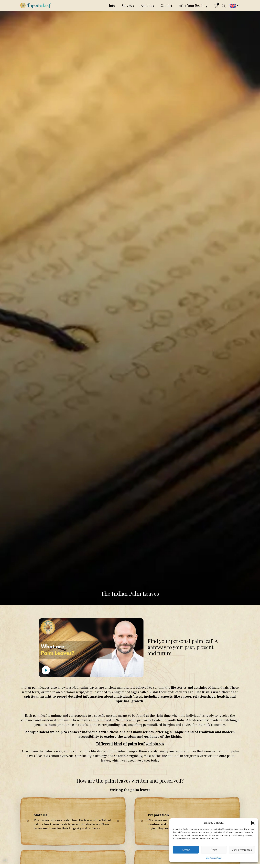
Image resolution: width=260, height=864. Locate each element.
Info (112, 5)
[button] (253, 822)
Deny (214, 849)
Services (128, 5)
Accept (186, 849)
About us (147, 5)
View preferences (242, 849)
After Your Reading (193, 5)
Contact (166, 5)
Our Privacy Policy (214, 858)
